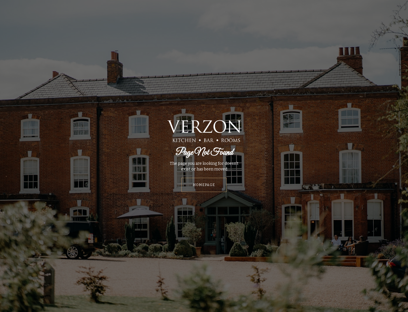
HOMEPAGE (204, 185)
